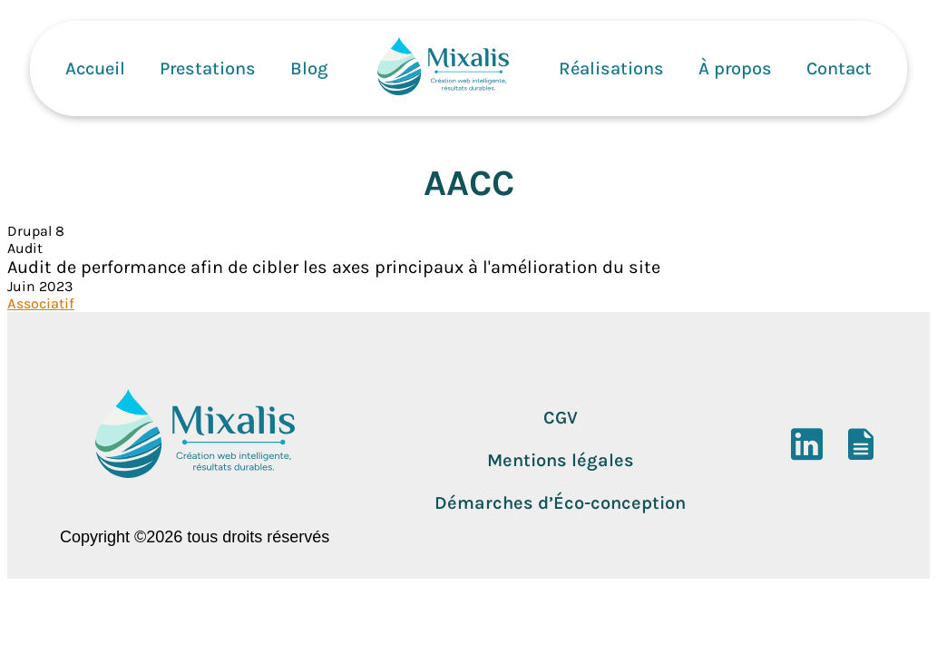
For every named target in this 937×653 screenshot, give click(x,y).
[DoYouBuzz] (861, 453)
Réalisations (611, 68)
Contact (839, 68)
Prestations (208, 68)
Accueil (95, 68)
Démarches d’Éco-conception (560, 502)
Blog (308, 68)
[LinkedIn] (807, 453)
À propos (735, 68)
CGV (560, 417)
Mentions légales (560, 460)
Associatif (40, 303)
